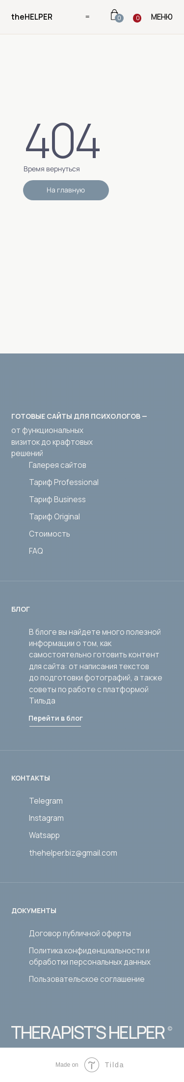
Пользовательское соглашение (87, 979)
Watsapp (44, 835)
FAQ (36, 551)
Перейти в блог (55, 718)
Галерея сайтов (57, 465)
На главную (66, 189)
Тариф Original (54, 517)
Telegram (46, 801)
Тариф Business (57, 499)
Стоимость (49, 534)
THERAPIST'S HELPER (87, 1032)
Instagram (46, 818)
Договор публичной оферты (80, 933)
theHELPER (32, 17)
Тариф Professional (64, 482)
